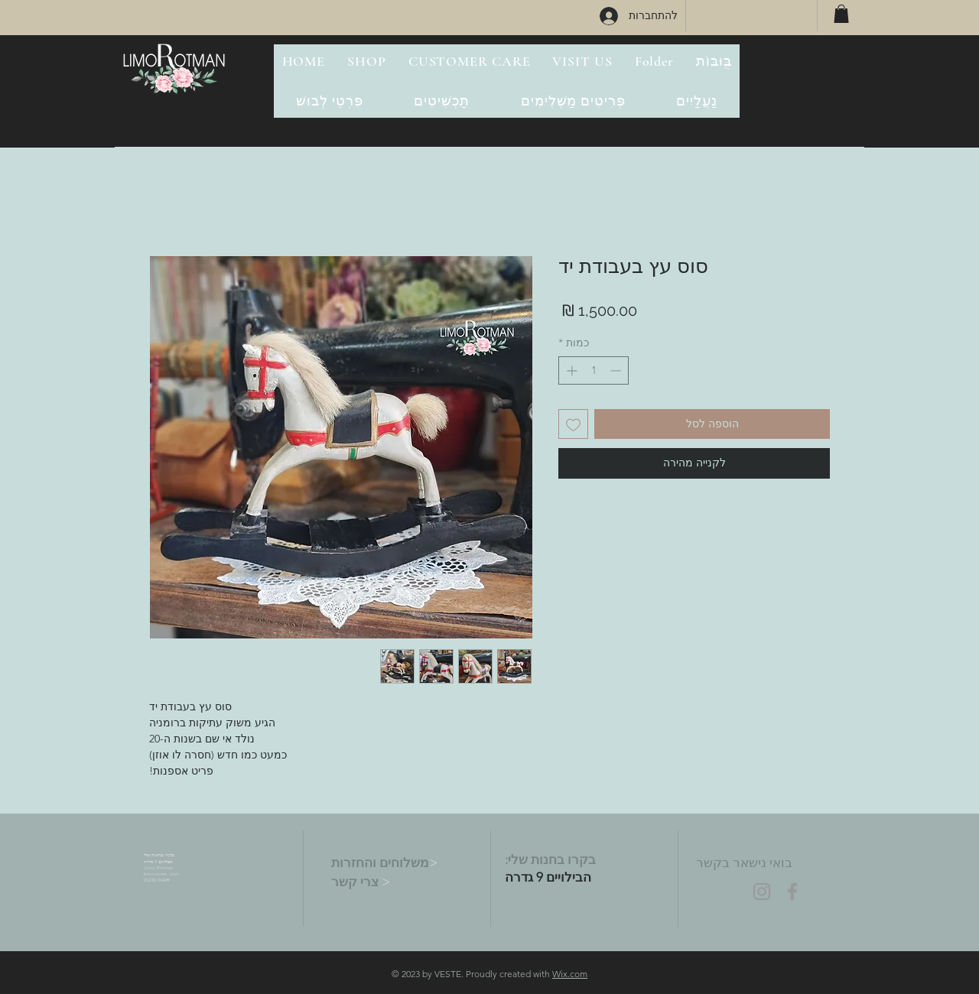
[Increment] (570, 370)
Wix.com (569, 973)
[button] (841, 14)
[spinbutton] (593, 370)
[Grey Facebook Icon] (792, 891)
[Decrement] (616, 370)
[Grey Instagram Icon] (761, 891)
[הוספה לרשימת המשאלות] (573, 424)
